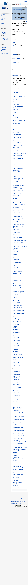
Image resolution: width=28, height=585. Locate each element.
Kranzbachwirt (16, 334)
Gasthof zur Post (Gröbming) (19, 433)
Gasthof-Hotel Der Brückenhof (19, 153)
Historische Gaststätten (18, 58)
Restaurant (15, 75)
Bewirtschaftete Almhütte (18, 40)
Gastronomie (19, 489)
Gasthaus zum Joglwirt (18, 283)
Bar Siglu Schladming (17, 132)
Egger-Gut (15, 187)
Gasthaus (15, 54)
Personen (3, 18)
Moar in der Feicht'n (17, 382)
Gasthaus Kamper (17, 295)
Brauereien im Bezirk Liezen (19, 145)
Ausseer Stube (16, 118)
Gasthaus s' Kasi (16, 300)
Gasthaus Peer (16, 417)
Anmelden (25, 1)
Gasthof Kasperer (17, 302)
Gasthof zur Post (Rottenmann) (19, 436)
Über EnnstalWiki (23, 501)
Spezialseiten (3, 49)
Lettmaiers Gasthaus (17, 360)
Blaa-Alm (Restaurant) (17, 140)
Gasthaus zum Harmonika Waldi (20, 246)
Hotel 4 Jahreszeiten (17, 92)
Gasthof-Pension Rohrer (18, 462)
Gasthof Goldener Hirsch (18, 224)
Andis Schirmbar (16, 115)
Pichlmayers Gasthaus (18, 422)
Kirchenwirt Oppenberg (18, 412)
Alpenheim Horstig (17, 262)
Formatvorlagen (4, 42)
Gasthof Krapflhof (17, 335)
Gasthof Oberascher (17, 407)
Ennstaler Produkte (4, 31)
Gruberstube (15, 239)
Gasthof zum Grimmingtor (18, 235)
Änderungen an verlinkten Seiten (4, 48)
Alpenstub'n (15, 112)
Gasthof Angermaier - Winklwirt (19, 240)
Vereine (2, 22)
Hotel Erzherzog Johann (18, 193)
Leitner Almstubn (16, 104)
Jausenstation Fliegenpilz (18, 209)
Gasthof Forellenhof (17, 212)
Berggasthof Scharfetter (18, 472)
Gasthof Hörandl (16, 267)
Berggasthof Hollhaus (17, 257)
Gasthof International (17, 271)
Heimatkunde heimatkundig (3, 33)
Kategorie (14, 489)
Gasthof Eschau (16, 196)
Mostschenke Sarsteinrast (18, 389)
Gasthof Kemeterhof (17, 305)
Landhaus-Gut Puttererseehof (19, 441)
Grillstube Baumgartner (18, 134)
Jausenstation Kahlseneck (18, 291)
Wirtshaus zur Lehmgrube (18, 357)
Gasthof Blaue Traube (17, 142)
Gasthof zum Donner (17, 176)
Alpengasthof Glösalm (17, 110)
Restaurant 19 (16, 457)
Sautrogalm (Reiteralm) (18, 469)
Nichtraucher (16, 402)
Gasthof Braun (16, 147)
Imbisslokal (15, 62)
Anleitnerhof (15, 117)
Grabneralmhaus (16, 229)
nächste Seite (22, 88)
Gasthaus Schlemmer (17, 482)
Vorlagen (2, 40)
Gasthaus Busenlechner (18, 158)
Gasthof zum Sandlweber (18, 467)
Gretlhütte (15, 234)
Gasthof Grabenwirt (17, 227)
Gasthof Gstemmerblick (18, 242)
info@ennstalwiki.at (19, 18)
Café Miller (15, 377)
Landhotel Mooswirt (17, 387)
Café (14, 50)
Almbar (14, 102)
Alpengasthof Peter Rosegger (19, 419)
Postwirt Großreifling (17, 438)
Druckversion (3, 50)
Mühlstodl (15, 394)
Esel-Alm (15, 198)
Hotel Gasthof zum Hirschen (19, 256)
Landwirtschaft (3, 24)
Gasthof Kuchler (16, 340)
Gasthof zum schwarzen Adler (19, 98)
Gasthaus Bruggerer (17, 148)
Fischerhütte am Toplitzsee (18, 202)
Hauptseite (3, 14)
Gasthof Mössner (16, 392)
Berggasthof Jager (17, 280)
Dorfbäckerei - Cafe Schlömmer (19, 483)
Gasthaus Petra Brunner (18, 152)
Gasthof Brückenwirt (17, 155)
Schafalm (15, 471)
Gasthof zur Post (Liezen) (18, 435)
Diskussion (18, 4)
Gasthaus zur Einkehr (17, 188)
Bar (14, 39)
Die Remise (15, 173)
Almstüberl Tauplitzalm (18, 106)
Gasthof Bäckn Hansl (17, 160)
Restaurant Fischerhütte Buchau (20, 204)
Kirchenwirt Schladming (18, 319)
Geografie (3, 15)
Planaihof (15, 424)
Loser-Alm (15, 364)
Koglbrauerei (16, 329)
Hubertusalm (16, 265)
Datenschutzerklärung (15, 501)
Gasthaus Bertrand (17, 137)
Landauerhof (15, 351)
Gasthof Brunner (16, 150)
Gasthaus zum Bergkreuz (18, 135)
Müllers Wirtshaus (17, 395)
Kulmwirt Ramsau (17, 343)
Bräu (14, 44)
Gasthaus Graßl (16, 232)
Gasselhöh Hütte (16, 219)
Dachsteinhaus (16, 170)
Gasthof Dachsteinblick (18, 168)
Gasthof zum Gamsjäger (18, 218)
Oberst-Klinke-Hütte (17, 408)
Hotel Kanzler (16, 297)
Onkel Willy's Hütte (17, 410)
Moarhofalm (15, 385)
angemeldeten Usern (17, 9)
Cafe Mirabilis (16, 379)
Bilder (2, 29)
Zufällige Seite (3, 25)
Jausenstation (16, 66)
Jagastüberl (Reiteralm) (18, 278)
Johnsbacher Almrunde (18, 285)
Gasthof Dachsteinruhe (18, 171)
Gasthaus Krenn (16, 337)
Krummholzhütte (16, 338)
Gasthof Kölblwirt (16, 345)
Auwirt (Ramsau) (16, 123)
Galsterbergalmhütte (17, 216)
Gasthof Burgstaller (17, 156)
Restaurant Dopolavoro (18, 178)
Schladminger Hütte (17, 475)
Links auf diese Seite (5, 46)
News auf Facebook (4, 38)
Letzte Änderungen (4, 39)
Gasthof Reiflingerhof (17, 450)
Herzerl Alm (15, 254)
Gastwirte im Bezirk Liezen (18, 221)
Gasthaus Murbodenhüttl (18, 390)
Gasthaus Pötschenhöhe (18, 443)
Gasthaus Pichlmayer (17, 421)
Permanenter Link (4, 52)
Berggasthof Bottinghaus (18, 143)
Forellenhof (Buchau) (17, 210)
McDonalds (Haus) (17, 371)
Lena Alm (15, 359)
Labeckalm (15, 349)
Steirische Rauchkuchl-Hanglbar (20, 447)
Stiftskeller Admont (17, 99)
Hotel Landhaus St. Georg (18, 354)
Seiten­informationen (4, 53)
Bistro (14, 42)
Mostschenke (16, 71)
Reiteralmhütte (16, 452)
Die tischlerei (16, 175)
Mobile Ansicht (18, 503)
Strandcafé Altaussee (17, 114)
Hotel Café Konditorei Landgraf (19, 352)
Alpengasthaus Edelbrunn (18, 185)
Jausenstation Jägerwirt (18, 287)
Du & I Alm (15, 181)
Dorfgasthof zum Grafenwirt (19, 231)
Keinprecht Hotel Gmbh (18, 304)
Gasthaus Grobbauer (17, 237)
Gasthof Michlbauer (17, 376)
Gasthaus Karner (16, 299)
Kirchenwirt (15, 308)
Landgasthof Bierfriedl (17, 139)
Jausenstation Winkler (17, 282)
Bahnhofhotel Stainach (18, 131)
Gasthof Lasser (16, 356)
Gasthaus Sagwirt (17, 466)
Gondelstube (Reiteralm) (18, 226)
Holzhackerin (16, 259)
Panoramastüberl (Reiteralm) (19, 416)
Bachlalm (15, 129)
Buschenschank (16, 45)
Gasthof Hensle (16, 249)
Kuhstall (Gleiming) (17, 342)
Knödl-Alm (15, 327)
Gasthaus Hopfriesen (17, 260)
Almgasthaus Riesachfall (18, 458)
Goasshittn (15, 223)
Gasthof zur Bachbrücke (18, 127)
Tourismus (3, 20)
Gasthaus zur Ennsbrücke (18, 190)
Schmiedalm (15, 485)
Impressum (13, 503)
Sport (2, 19)
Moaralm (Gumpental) (17, 384)
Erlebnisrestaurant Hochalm (19, 192)
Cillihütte (15, 164)
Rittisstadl (15, 460)
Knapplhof (15, 326)
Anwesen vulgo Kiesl (17, 307)
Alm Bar (14, 101)
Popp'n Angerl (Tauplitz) (18, 425)
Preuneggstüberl (16, 440)
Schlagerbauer (16, 477)
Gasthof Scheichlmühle (18, 474)
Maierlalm (15, 369)
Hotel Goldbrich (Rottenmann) (19, 264)
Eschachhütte (16, 195)
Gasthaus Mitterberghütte (18, 381)
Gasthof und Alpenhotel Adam (19, 96)
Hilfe (26, 21)
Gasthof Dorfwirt (16, 179)
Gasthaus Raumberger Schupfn (19, 449)
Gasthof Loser (16, 362)
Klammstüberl (16, 324)
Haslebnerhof (16, 248)
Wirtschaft (3, 23)
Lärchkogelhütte (16, 365)
